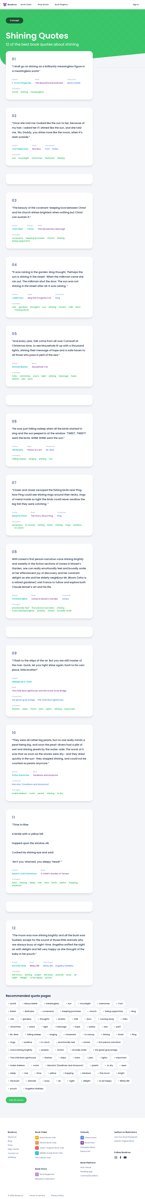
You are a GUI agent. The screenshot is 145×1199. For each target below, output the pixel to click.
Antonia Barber (20, 367)
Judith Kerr (18, 298)
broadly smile (64, 610)
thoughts (35, 307)
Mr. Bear (50, 450)
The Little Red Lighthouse (50, 700)
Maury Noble (73, 83)
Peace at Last (34, 450)
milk (71, 307)
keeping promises (35, 238)
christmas (25, 376)
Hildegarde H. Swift (22, 681)
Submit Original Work (124, 1141)
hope (73, 376)
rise (40, 882)
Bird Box (36, 149)
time (46, 882)
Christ (30, 229)
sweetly (41, 610)
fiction (51, 610)
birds (50, 525)
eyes (14, 882)
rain (14, 307)
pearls (41, 793)
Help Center (13, 1149)
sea (23, 378)
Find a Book (85, 1167)
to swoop (30, 525)
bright (38, 974)
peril (30, 378)
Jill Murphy (17, 450)
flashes (16, 709)
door (78, 307)
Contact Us (13, 1153)
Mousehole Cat (40, 367)
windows (16, 885)
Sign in (136, 4)
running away (22, 310)
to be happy (36, 977)
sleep (32, 882)
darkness (50, 158)
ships (25, 709)
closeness (17, 525)
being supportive (21, 241)
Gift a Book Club (43, 1157)
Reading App (86, 1171)
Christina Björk (19, 599)
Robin (55, 149)
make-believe (19, 793)
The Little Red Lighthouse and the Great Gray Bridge (39, 690)
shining (24, 92)
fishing (41, 525)
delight (23, 977)
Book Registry (61, 4)
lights (49, 709)
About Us (12, 1137)
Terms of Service (37, 1195)
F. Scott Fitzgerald (21, 83)
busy (68, 974)
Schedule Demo (87, 1147)
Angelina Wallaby (64, 965)
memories (37, 158)
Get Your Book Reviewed (125, 1137)
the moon (17, 974)
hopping (73, 882)
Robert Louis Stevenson (24, 873)
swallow (77, 525)
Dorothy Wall (19, 965)
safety (15, 378)
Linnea (65, 599)
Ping (59, 516)
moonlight (23, 158)
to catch (19, 527)
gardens (23, 307)
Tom (47, 149)
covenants (17, 238)
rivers (33, 709)
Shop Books (43, 4)
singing (32, 459)
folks (14, 376)
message (63, 376)
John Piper (17, 229)
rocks (32, 793)
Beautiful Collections (45, 1179)
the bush (48, 974)
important (69, 709)
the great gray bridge (23, 700)
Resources (85, 1151)
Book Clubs (26, 4)
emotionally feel (20, 608)
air (75, 974)
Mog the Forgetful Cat (39, 298)
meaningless (37, 92)
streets (62, 307)
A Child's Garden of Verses (55, 873)
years (36, 376)
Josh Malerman (20, 149)
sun (14, 158)
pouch (48, 977)
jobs (41, 709)
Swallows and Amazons (45, 775)
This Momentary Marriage (51, 229)
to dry (60, 793)
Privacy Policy (57, 1195)
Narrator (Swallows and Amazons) (30, 784)
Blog (10, 1141)
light (43, 376)
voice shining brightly (23, 610)
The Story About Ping (42, 516)
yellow (62, 882)
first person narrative (43, 608)
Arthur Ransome (20, 775)
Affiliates (12, 1157)
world (15, 92)
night (14, 977)
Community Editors (89, 1175)
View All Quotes (16, 1100)
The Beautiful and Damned (49, 83)
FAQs (10, 1145)
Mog (57, 298)
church (50, 238)
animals (59, 974)
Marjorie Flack (19, 516)
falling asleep (19, 459)
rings (68, 525)
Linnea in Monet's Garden (44, 599)
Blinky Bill (34, 965)
